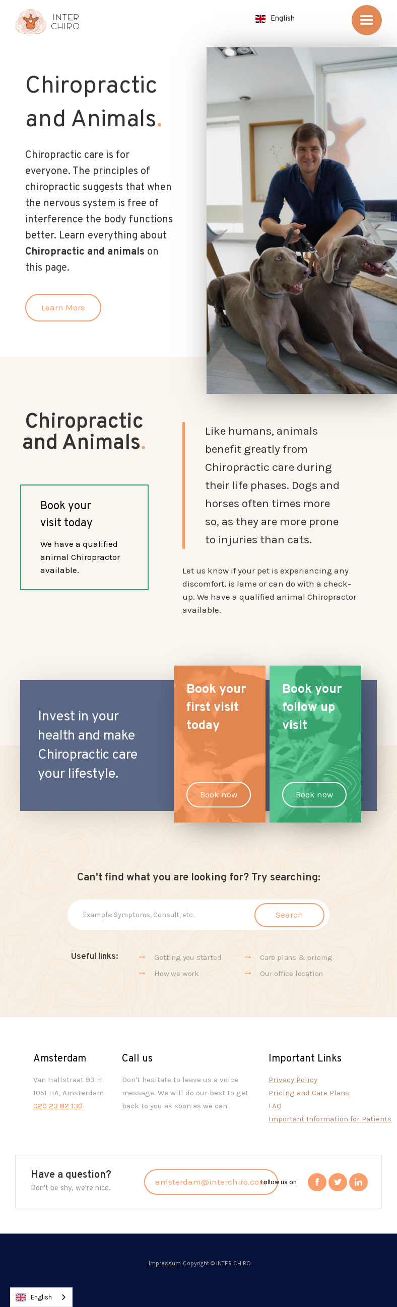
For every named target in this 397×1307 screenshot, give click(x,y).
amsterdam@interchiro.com (211, 1182)
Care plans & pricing (296, 957)
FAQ (275, 1105)
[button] (275, 19)
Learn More (63, 307)
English (34, 1297)
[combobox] (41, 1297)
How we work (176, 973)
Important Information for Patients (330, 1118)
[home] (47, 22)
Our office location (291, 973)
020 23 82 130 (58, 1105)
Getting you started (187, 957)
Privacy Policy (293, 1079)
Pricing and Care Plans (309, 1092)
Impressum (165, 1263)
